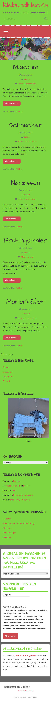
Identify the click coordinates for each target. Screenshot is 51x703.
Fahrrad (6, 381)
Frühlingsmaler (25, 240)
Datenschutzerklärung (25, 691)
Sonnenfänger (9, 533)
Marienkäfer (25, 301)
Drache (16, 481)
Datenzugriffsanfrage (17, 687)
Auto (13, 490)
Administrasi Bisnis (11, 486)
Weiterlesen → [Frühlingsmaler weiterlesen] (12, 280)
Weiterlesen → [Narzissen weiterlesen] (12, 218)
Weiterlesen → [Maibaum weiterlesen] (12, 103)
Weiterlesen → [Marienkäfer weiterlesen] (12, 338)
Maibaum (25, 67)
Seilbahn (7, 537)
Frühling (19, 111)
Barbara (27, 79)
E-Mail (6, 594)
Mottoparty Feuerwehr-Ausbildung (18, 523)
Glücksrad (7, 528)
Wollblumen (8, 376)
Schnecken (25, 125)
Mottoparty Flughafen (23, 495)
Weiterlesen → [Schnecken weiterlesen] (12, 161)
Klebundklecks (25, 5)
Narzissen (25, 182)
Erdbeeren (8, 372)
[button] (5, 31)
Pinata (5, 367)
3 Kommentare (27, 257)
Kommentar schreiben (27, 84)
